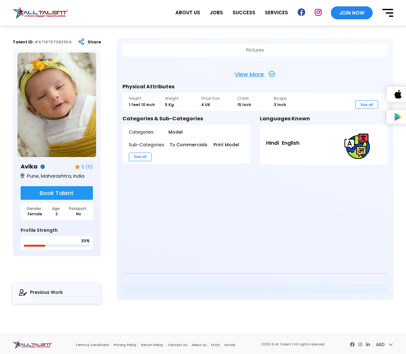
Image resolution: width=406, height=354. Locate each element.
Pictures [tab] (255, 50)
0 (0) (84, 167)
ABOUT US (187, 12)
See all (366, 104)
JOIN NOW (351, 12)
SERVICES (276, 12)
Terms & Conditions (92, 345)
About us (199, 345)
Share (94, 42)
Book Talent (57, 193)
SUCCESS (243, 12)
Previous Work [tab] (41, 292)
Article (229, 345)
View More (255, 74)
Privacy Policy (125, 345)
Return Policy (152, 345)
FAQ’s (215, 345)
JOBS (216, 12)
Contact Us (177, 345)
